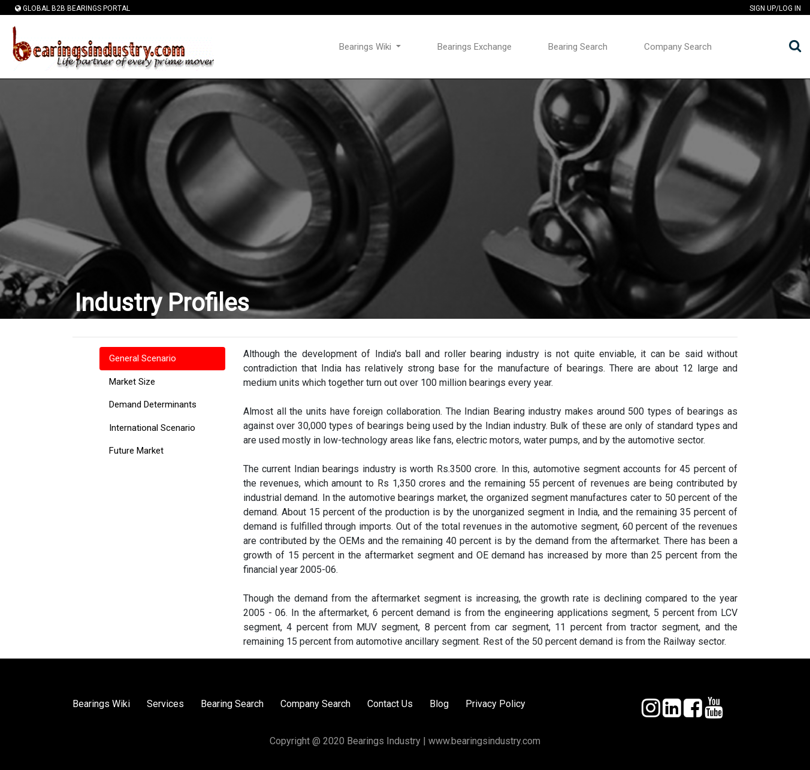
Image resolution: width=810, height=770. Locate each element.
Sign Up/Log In (775, 9)
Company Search (678, 46)
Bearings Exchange (474, 46)
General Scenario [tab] (142, 358)
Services (165, 703)
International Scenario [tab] (152, 427)
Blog (439, 703)
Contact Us (390, 703)
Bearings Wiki (366, 46)
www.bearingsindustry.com (484, 741)
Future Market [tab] (136, 450)
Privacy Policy (495, 703)
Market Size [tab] (132, 381)
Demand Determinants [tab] (153, 404)
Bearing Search (578, 46)
